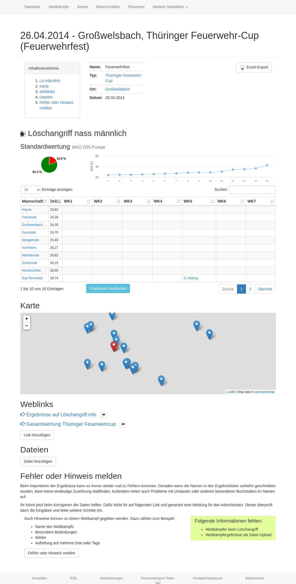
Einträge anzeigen (46, 190)
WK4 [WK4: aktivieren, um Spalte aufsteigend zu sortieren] (158, 201)
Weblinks (47, 91)
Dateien (46, 97)
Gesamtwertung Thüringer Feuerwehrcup (68, 424)
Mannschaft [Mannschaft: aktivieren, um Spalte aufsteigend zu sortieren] (32, 201)
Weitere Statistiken (170, 7)
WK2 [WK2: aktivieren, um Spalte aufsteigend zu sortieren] (98, 201)
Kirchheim (29, 248)
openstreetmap (264, 391)
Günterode (29, 263)
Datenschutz (254, 578)
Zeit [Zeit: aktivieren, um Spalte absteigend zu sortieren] (53, 201)
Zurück (228, 289)
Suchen (245, 190)
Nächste (265, 289)
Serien (82, 7)
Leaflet (231, 391)
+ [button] (26, 319)
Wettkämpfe (59, 7)
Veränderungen (111, 578)
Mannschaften (108, 7)
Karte (44, 86)
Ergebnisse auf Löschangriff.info (59, 414)
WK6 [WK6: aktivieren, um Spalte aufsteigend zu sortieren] (221, 201)
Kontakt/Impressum (208, 578)
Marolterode (30, 255)
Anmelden (39, 578)
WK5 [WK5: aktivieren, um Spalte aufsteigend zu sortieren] (188, 201)
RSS (73, 578)
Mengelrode (30, 240)
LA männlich (50, 81)
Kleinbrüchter (31, 270)
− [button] (26, 326)
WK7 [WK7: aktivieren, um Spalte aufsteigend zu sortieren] (251, 201)
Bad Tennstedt (32, 278)
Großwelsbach (117, 89)
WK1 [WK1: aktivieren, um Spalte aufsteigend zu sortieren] (68, 201)
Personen (136, 7)
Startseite (32, 7)
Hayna (26, 210)
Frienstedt (29, 217)
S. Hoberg (191, 278)
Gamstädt (29, 232)
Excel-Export (253, 67)
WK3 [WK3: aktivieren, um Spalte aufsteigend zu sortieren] (128, 201)
